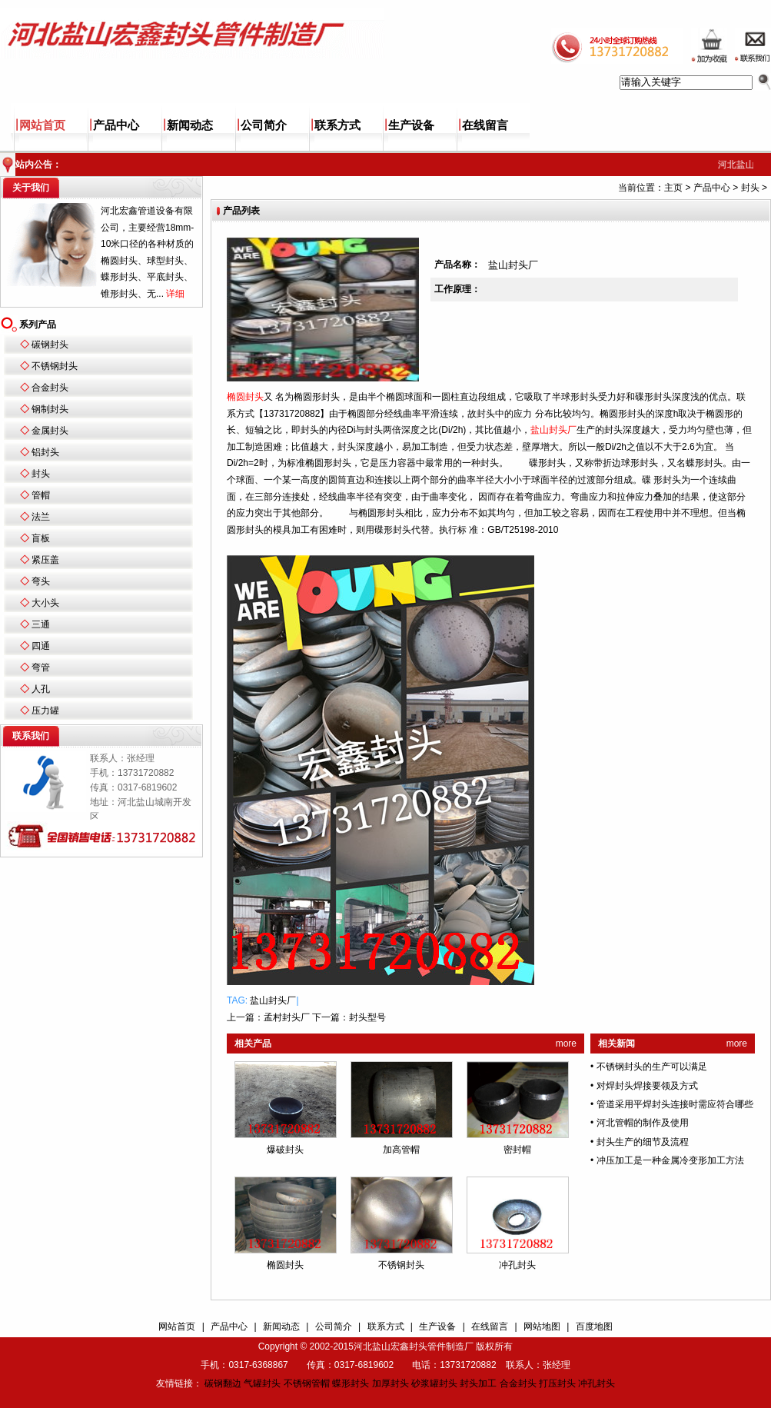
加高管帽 (401, 1149)
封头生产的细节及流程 (643, 1142)
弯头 (41, 581)
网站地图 (541, 1326)
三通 (41, 624)
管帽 (41, 495)
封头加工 (478, 1383)
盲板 (41, 538)
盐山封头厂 (273, 1000)
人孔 (41, 689)
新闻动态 (190, 125)
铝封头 (45, 452)
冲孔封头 (517, 1265)
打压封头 (557, 1383)
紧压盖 (45, 559)
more (566, 1043)
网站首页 (42, 125)
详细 (175, 293)
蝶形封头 (350, 1383)
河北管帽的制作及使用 (643, 1122)
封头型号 (367, 1017)
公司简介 (264, 125)
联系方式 (337, 125)
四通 (41, 646)
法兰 (41, 516)
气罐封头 (262, 1383)
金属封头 (50, 430)
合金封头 (50, 387)
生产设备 (411, 125)
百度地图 (594, 1326)
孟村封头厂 (287, 1017)
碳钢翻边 (222, 1383)
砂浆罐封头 (434, 1383)
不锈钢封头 (55, 366)
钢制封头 (50, 409)
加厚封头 (390, 1383)
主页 (673, 187)
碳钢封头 (50, 344)
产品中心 (116, 125)
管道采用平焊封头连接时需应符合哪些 (675, 1104)
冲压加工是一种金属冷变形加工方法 (670, 1160)
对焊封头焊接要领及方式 (647, 1085)
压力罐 (45, 710)
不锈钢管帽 (307, 1383)
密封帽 (517, 1149)
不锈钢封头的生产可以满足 (652, 1066)
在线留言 (485, 125)
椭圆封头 (285, 1265)
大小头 (45, 602)
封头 (41, 473)
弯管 (41, 667)
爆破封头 (285, 1149)
